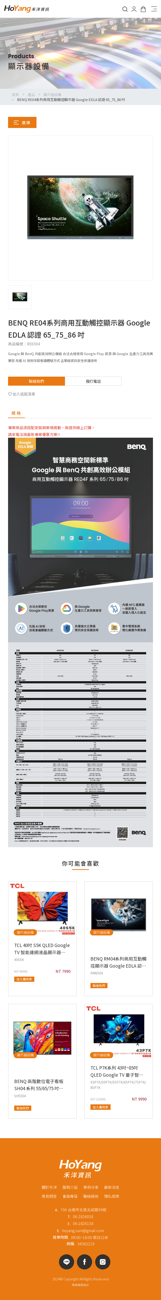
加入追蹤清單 (24, 394)
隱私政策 (111, 1196)
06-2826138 (83, 1223)
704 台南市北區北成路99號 (83, 1209)
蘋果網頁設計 (80, 1285)
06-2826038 (83, 1216)
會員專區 (70, 1196)
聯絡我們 (36, 381)
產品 (31, 94)
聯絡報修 (90, 1196)
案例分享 (90, 1187)
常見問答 (49, 1196)
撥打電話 (93, 381)
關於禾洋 (49, 1187)
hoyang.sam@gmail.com (83, 1230)
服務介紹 (70, 1187)
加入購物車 (24, 979)
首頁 (15, 94)
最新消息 (111, 1187)
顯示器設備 (52, 94)
